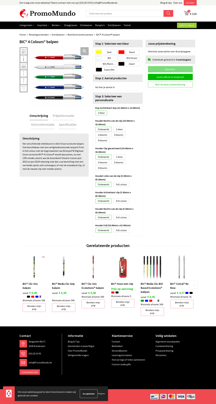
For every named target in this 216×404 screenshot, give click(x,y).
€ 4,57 (177, 293)
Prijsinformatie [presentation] (63, 116)
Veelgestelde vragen (78, 355)
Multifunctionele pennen (80, 34)
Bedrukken (117, 346)
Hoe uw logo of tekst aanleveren (128, 359)
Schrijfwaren (58, 34)
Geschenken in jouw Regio (81, 346)
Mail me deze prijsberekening (170, 84)
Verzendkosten (119, 350)
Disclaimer (161, 355)
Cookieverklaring (164, 346)
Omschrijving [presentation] (39, 116)
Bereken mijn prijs (34, 308)
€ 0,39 (59, 293)
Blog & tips (166, 2)
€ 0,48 (30, 293)
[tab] (39, 115)
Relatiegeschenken (39, 34)
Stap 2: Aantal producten (111, 78)
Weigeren (101, 393)
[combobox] (125, 13)
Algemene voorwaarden (168, 341)
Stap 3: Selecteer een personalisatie (108, 98)
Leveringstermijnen (122, 355)
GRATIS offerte (186, 25)
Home (23, 34)
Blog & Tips (74, 341)
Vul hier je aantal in (105, 87)
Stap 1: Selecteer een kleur (112, 43)
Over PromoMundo (77, 350)
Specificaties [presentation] (67, 124)
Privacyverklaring (164, 350)
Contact (190, 2)
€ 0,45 (148, 297)
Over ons (177, 2)
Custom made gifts (121, 364)
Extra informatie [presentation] (42, 124)
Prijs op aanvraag (122, 289)
